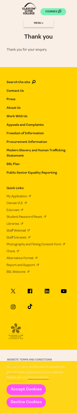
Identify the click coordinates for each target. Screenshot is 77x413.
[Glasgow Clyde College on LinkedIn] (46, 293)
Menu (38, 23)
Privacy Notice (38, 377)
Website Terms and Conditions (29, 359)
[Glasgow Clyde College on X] (13, 293)
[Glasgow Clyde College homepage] (29, 8)
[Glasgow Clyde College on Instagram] (13, 309)
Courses (53, 12)
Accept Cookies (26, 389)
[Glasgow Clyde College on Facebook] (30, 293)
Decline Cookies (26, 402)
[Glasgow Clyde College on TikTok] (30, 308)
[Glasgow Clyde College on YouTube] (63, 293)
